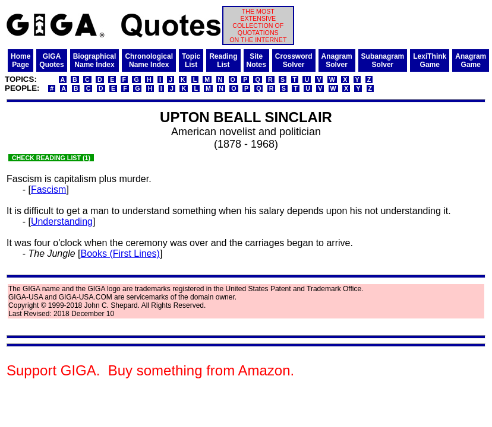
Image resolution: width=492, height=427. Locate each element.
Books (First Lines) (120, 253)
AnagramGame (470, 60)
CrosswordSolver (294, 60)
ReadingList (223, 60)
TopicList (191, 60)
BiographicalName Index (94, 60)
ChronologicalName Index (149, 60)
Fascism (49, 189)
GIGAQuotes (51, 60)
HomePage (20, 60)
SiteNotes (256, 60)
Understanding (62, 221)
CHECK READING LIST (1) (51, 157)
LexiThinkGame (429, 60)
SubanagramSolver (383, 60)
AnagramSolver (336, 60)
